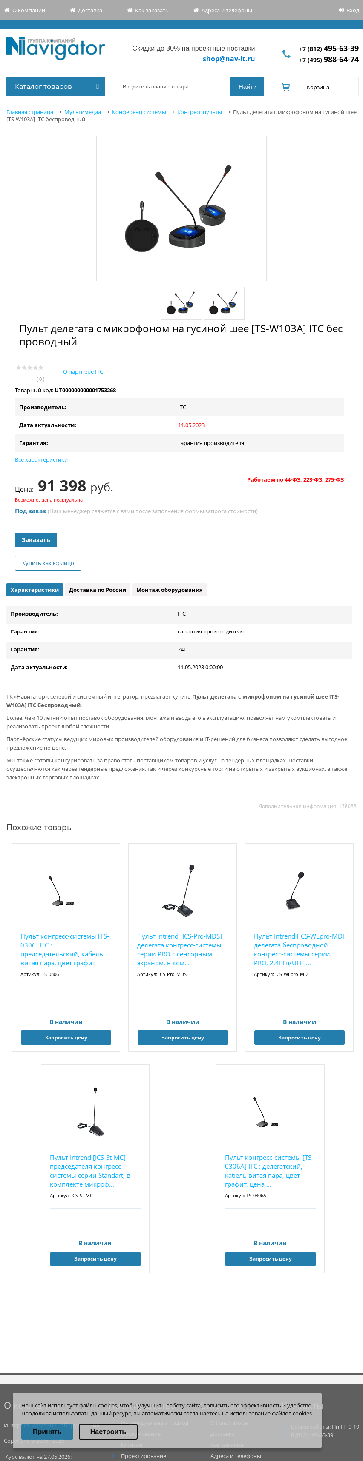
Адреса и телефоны (227, 10)
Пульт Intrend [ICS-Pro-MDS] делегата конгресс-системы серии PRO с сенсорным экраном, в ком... (179, 949)
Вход (352, 10)
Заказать (36, 540)
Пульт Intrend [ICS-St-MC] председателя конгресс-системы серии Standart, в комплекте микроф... (90, 1170)
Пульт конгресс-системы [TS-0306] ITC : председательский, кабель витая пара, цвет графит (64, 949)
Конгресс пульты (199, 112)
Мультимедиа (82, 112)
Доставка (90, 10)
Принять (47, 1431)
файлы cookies (98, 1405)
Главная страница (29, 112)
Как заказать (152, 10)
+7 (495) (329, 60)
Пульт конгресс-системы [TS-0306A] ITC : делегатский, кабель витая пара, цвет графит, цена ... (269, 1170)
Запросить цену (66, 1037)
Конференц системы (139, 112)
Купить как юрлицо (48, 563)
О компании (28, 10)
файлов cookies (292, 1413)
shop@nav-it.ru (229, 58)
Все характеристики (41, 459)
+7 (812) (329, 49)
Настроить (108, 1431)
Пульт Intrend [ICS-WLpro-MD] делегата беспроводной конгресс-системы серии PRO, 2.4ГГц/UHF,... (299, 949)
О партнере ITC (83, 371)
